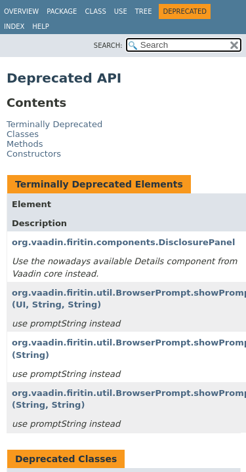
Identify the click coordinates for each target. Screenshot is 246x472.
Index (14, 26)
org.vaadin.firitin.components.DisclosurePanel (123, 242)
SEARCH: (108, 45)
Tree (143, 11)
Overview (21, 11)
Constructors (34, 154)
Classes (23, 134)
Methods (25, 144)
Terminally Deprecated (54, 124)
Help (40, 26)
